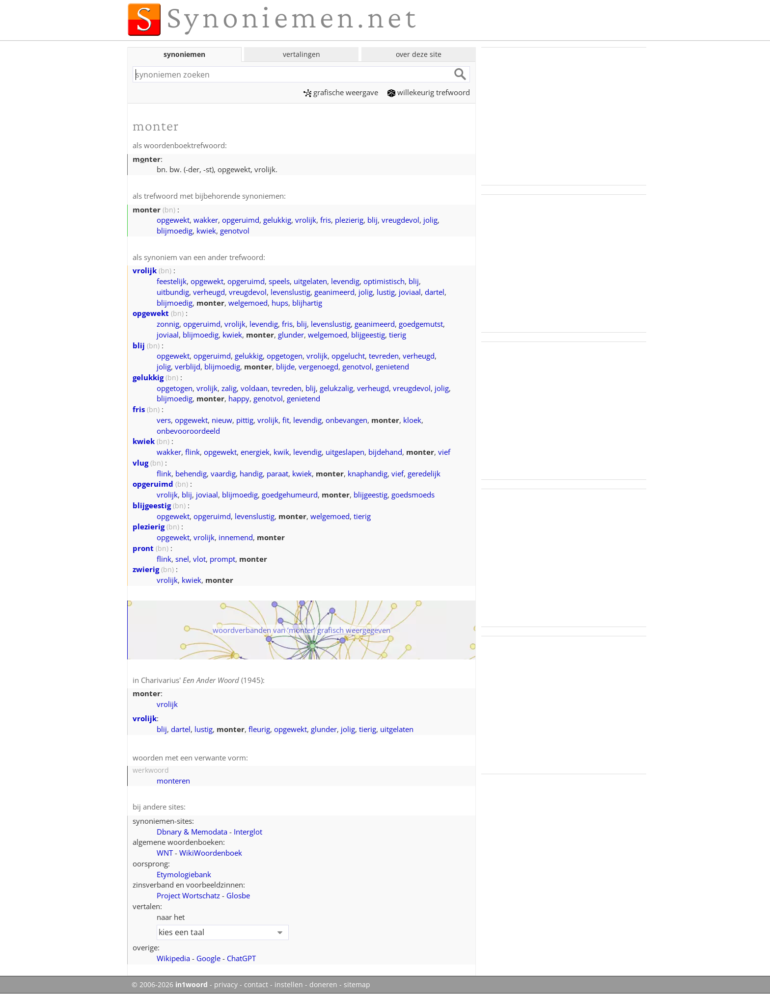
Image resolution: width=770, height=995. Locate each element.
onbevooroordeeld (188, 431)
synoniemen (184, 54)
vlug (140, 463)
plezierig (349, 220)
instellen (289, 984)
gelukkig (277, 220)
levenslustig (290, 292)
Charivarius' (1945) (202, 680)
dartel (434, 292)
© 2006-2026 (170, 984)
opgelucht (348, 356)
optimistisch (384, 281)
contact (256, 984)
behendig (191, 473)
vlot (199, 559)
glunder (291, 335)
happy (238, 398)
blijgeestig (368, 335)
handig (251, 473)
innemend (236, 537)
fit (285, 420)
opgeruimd (240, 220)
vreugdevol (400, 220)
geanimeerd (334, 292)
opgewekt (173, 220)
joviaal (410, 292)
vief (444, 452)
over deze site (418, 54)
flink (192, 452)
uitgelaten (310, 281)
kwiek (206, 231)
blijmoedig (174, 231)
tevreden (384, 356)
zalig (229, 388)
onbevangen (346, 420)
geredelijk (424, 473)
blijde (285, 366)
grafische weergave (340, 92)
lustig (386, 292)
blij (372, 220)
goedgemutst (421, 324)
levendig (345, 281)
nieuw (222, 420)
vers (164, 420)
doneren (323, 984)
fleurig (259, 729)
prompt (222, 559)
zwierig (146, 569)
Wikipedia (173, 958)
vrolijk (305, 220)
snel (182, 559)
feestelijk (172, 281)
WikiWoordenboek (210, 853)
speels (279, 281)
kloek (412, 420)
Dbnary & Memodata (192, 832)
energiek (255, 452)
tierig (397, 335)
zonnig (168, 324)
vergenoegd (318, 366)
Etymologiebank (184, 874)
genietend (392, 366)
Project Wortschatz (188, 895)
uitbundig (173, 292)
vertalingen (301, 54)
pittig (244, 420)
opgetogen (284, 356)
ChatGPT (241, 958)
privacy (226, 984)
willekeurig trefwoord (428, 92)
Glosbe (238, 895)
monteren (173, 781)
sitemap (357, 984)
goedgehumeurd (290, 494)
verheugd (209, 292)
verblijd (187, 366)
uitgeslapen (345, 452)
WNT (165, 853)
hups (280, 303)
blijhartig (307, 303)
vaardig (223, 473)
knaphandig (367, 473)
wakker (205, 220)
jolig (430, 220)
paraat (277, 473)
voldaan (254, 388)
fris (325, 220)
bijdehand (385, 452)
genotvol (234, 231)
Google (208, 958)
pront (143, 548)
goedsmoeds (413, 494)
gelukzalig (336, 388)
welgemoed (248, 303)
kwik (281, 452)
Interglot (248, 832)
